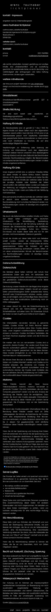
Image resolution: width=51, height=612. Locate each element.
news (18, 610)
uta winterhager (37, 84)
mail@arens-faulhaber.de (38, 56)
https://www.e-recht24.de (19, 603)
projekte (26, 610)
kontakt (45, 610)
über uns (35, 610)
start (12, 610)
